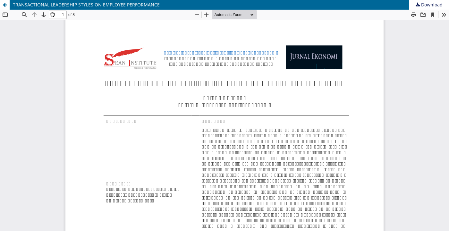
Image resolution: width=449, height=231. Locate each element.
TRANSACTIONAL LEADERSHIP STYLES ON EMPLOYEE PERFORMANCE (86, 5)
